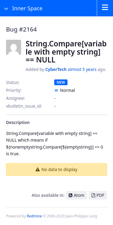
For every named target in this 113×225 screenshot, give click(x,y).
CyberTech (56, 69)
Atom (79, 195)
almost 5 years (82, 69)
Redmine (34, 216)
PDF (100, 195)
